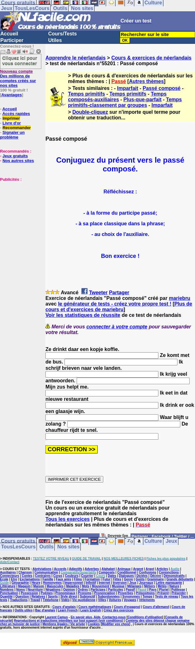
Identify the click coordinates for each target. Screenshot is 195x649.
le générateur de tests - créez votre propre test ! (114, 303)
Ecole (4, 579)
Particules (115, 589)
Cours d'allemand (156, 607)
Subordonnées (109, 596)
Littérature (7, 586)
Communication (46, 572)
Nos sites (82, 8)
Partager (119, 292)
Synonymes (131, 596)
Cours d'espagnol (127, 607)
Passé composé (162, 88)
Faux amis (63, 579)
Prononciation (104, 593)
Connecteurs (9, 576)
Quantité (6, 596)
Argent (138, 569)
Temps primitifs (86, 94)
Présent (163, 593)
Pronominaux (65, 593)
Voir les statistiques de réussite (82, 315)
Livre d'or (12, 123)
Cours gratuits (18, 541)
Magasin (24, 586)
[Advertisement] (19, 213)
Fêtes (117, 579)
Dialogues (126, 576)
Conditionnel (126, 572)
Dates (112, 576)
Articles (162, 569)
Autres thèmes (146, 81)
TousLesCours (32, 8)
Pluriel (164, 589)
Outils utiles (24, 610)
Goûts (140, 579)
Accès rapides (16, 113)
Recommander (17, 127)
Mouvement (101, 586)
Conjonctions (169, 572)
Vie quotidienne (83, 600)
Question (22, 596)
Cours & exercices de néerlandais (151, 57)
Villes (102, 600)
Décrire (155, 576)
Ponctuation (9, 593)
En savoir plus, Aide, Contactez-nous (98, 617)
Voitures (115, 600)
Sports (53, 596)
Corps (57, 576)
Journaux (146, 582)
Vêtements (147, 600)
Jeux (6, 8)
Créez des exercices (119, 610)
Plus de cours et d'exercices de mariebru (118, 306)
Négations (52, 589)
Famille (48, 579)
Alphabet (108, 569)
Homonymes (52, 582)
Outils (60, 8)
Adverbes (92, 569)
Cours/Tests (62, 33)
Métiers (149, 586)
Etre (14, 579)
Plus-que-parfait (142, 99)
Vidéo (65, 600)
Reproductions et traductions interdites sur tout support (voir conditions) (68, 620)
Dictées (142, 576)
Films (78, 579)
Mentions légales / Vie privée (64, 624)
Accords (60, 569)
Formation (92, 579)
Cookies (94, 624)
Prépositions (145, 593)
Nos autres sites (18, 160)
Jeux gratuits (15, 156)
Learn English (90, 610)
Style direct (68, 596)
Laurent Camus (56, 617)
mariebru (179, 298)
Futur (107, 579)
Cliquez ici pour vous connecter (19, 60)
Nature (174, 586)
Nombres (6, 589)
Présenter (179, 593)
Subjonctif (87, 596)
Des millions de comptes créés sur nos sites (18, 78)
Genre (128, 579)
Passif (130, 589)
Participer (11, 40)
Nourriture (35, 589)
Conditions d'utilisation (145, 617)
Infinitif (91, 582)
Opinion (69, 589)
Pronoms (84, 593)
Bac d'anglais (45, 610)
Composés (107, 572)
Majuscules (55, 586)
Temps (147, 596)
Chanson (25, 572)
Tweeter (98, 292)
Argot (150, 569)
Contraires (43, 576)
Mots (85, 586)
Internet (104, 582)
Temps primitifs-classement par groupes (125, 102)
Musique (118, 586)
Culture (153, 541)
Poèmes (47, 593)
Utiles (55, 40)
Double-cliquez (90, 112)
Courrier (87, 576)
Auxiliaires (8, 572)
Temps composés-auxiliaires (117, 96)
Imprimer (11, 118)
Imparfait (127, 88)
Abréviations (42, 569)
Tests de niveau (166, 596)
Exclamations (30, 579)
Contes (27, 576)
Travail (35, 600)
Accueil (9, 33)
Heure (36, 582)
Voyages (130, 600)
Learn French (68, 610)
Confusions (147, 572)
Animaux (124, 569)
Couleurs (71, 576)
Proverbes (125, 593)
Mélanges (134, 586)
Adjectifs (75, 569)
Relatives (38, 596)
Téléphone (51, 600)
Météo (162, 586)
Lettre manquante (169, 582)
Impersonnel (73, 582)
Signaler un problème (12, 134)
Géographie (20, 582)
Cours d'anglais (64, 607)
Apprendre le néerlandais (75, 57)
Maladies (72, 586)
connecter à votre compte (116, 326)
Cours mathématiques (95, 607)
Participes (97, 589)
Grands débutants (180, 579)
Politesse (178, 589)
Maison (38, 586)
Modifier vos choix (115, 624)
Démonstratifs (174, 576)
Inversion (119, 582)
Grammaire (155, 579)
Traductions (19, 600)
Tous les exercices (67, 519)
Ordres (83, 589)
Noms (20, 589)
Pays (153, 589)
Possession (29, 593)
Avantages (11, 94)
